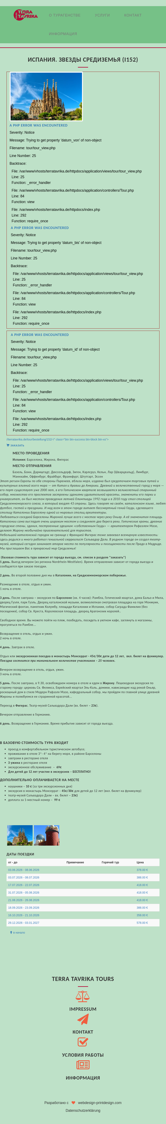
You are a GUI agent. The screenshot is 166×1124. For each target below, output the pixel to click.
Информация (63, 34)
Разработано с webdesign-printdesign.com (83, 1103)
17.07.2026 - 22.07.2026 (23, 885)
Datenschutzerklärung (83, 1110)
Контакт (133, 15)
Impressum (82, 1009)
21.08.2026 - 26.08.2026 (23, 900)
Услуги (102, 15)
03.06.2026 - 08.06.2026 (23, 870)
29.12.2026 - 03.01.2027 (23, 922)
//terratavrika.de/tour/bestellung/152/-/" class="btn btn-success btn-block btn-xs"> (83, 259)
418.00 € (142, 885)
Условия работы (83, 1055)
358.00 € (142, 915)
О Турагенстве (65, 15)
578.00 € (142, 922)
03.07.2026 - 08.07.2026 (23, 877)
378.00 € (142, 870)
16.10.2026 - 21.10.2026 (23, 915)
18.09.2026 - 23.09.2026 (23, 907)
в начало (17, 932)
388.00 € (142, 877)
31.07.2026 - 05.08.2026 (23, 892)
